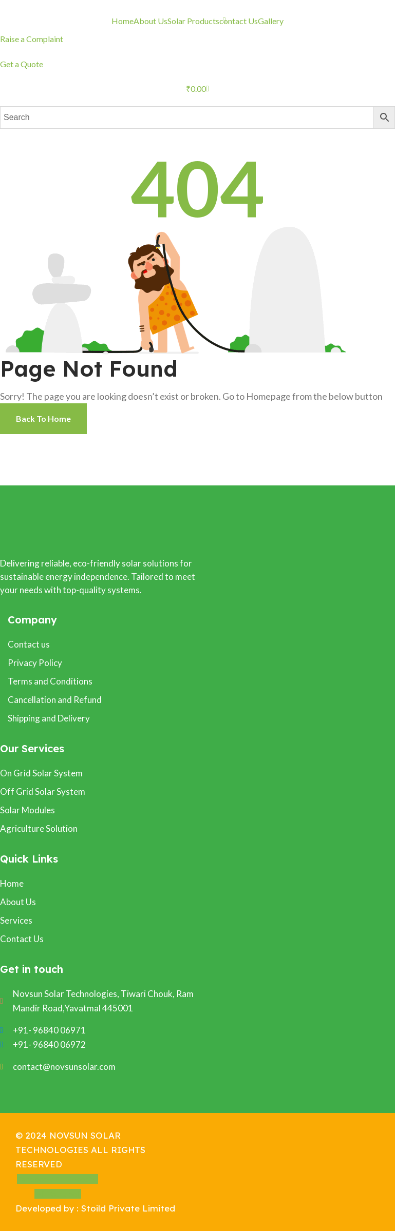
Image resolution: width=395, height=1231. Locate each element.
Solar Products (193, 21)
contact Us (238, 21)
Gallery (271, 21)
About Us (150, 21)
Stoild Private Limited (128, 1208)
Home (122, 21)
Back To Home (43, 418)
